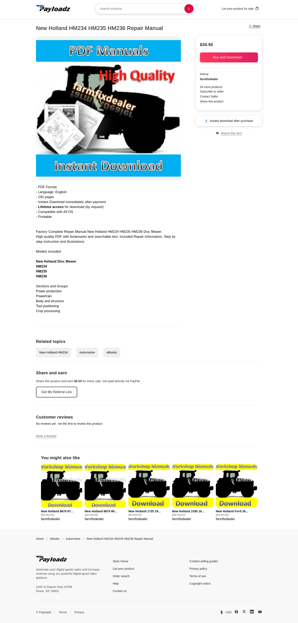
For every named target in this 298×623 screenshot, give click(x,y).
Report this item (229, 133)
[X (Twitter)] (244, 611)
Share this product (211, 101)
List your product (123, 568)
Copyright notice (199, 583)
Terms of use (197, 576)
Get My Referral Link (56, 392)
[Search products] (188, 8)
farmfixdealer (209, 79)
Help (116, 583)
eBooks (112, 352)
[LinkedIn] (252, 611)
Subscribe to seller (212, 91)
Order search (121, 576)
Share (254, 26)
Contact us (120, 591)
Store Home (120, 561)
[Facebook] (236, 612)
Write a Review (46, 436)
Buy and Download (229, 57)
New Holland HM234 (53, 352)
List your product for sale (240, 8)
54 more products (211, 87)
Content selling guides (203, 561)
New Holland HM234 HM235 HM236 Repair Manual (120, 538)
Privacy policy (198, 568)
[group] (61, 493)
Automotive (87, 352)
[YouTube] (260, 612)
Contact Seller (209, 96)
